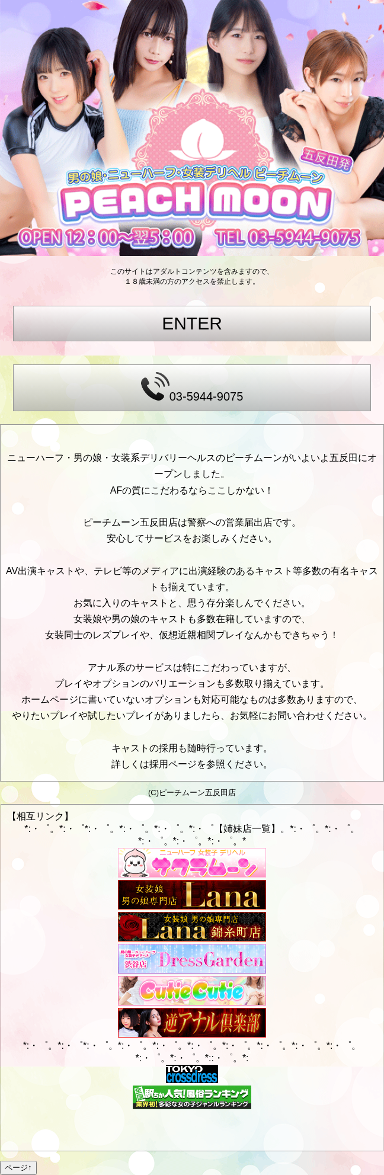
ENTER (192, 323)
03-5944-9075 (192, 387)
